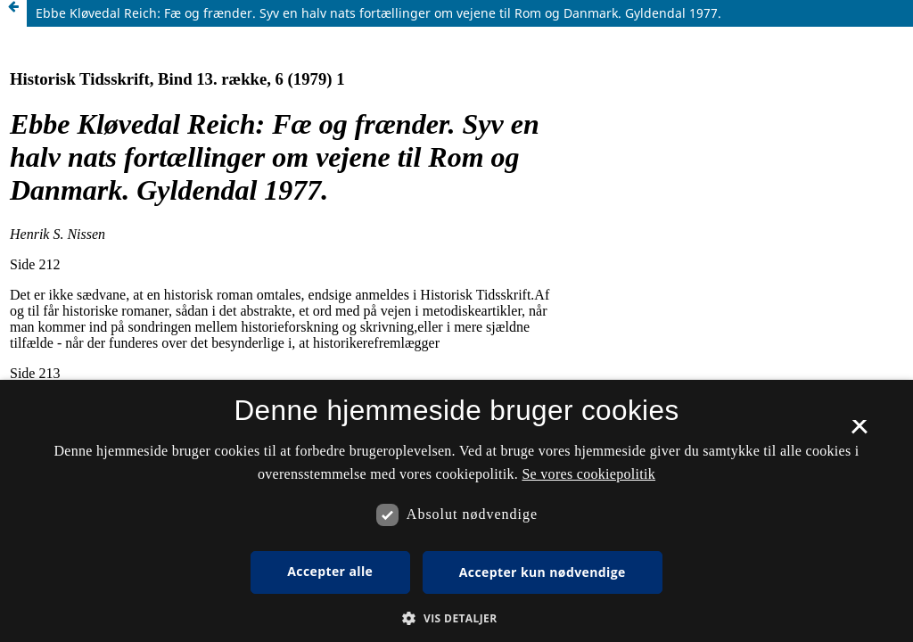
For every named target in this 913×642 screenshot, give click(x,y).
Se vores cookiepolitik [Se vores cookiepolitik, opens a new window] (588, 474)
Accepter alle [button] (330, 571)
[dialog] (456, 511)
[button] (456, 618)
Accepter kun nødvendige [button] (542, 572)
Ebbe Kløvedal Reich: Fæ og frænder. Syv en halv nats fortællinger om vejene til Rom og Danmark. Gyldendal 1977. (378, 12)
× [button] (859, 432)
